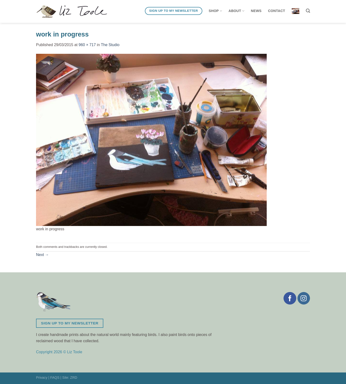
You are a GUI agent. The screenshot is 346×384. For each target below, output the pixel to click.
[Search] (308, 11)
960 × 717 (87, 45)
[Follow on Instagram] (303, 298)
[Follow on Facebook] (290, 298)
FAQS (54, 377)
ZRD (73, 377)
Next (42, 255)
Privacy (41, 377)
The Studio (110, 45)
